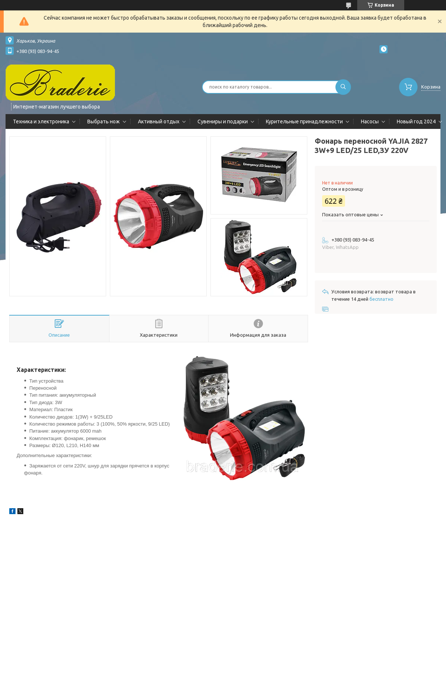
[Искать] (343, 87)
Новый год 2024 (416, 121)
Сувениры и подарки (222, 121)
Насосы (370, 121)
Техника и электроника (41, 121)
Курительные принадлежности (304, 121)
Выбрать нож (103, 121)
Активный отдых (158, 121)
